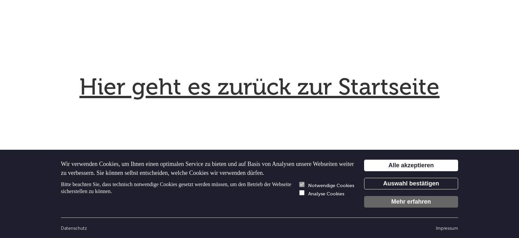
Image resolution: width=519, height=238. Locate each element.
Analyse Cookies (321, 193)
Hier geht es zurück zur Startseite (259, 86)
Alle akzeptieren (411, 165)
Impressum (447, 228)
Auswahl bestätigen (411, 183)
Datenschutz (74, 228)
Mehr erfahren (411, 201)
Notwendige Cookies (326, 185)
